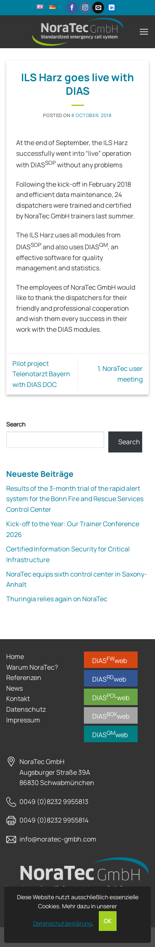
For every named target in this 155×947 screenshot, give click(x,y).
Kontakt (18, 698)
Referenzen (23, 677)
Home (15, 656)
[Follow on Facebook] (72, 8)
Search (16, 424)
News (14, 688)
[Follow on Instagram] (85, 8)
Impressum (23, 719)
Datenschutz (26, 709)
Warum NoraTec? (32, 667)
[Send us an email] (98, 8)
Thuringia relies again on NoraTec (56, 598)
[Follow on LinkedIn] (111, 8)
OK (108, 921)
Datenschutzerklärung (62, 923)
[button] (144, 31)
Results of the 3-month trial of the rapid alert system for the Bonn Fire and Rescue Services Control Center (74, 499)
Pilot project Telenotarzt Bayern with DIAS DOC (41, 374)
